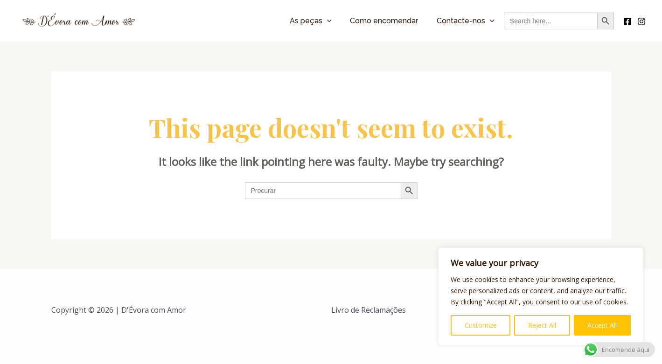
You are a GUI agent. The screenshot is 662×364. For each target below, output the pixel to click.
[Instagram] (641, 21)
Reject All (542, 325)
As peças (311, 20)
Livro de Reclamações (368, 310)
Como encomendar (384, 20)
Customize (481, 325)
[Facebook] (627, 21)
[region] (540, 296)
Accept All (602, 325)
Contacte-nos (466, 20)
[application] (327, 20)
